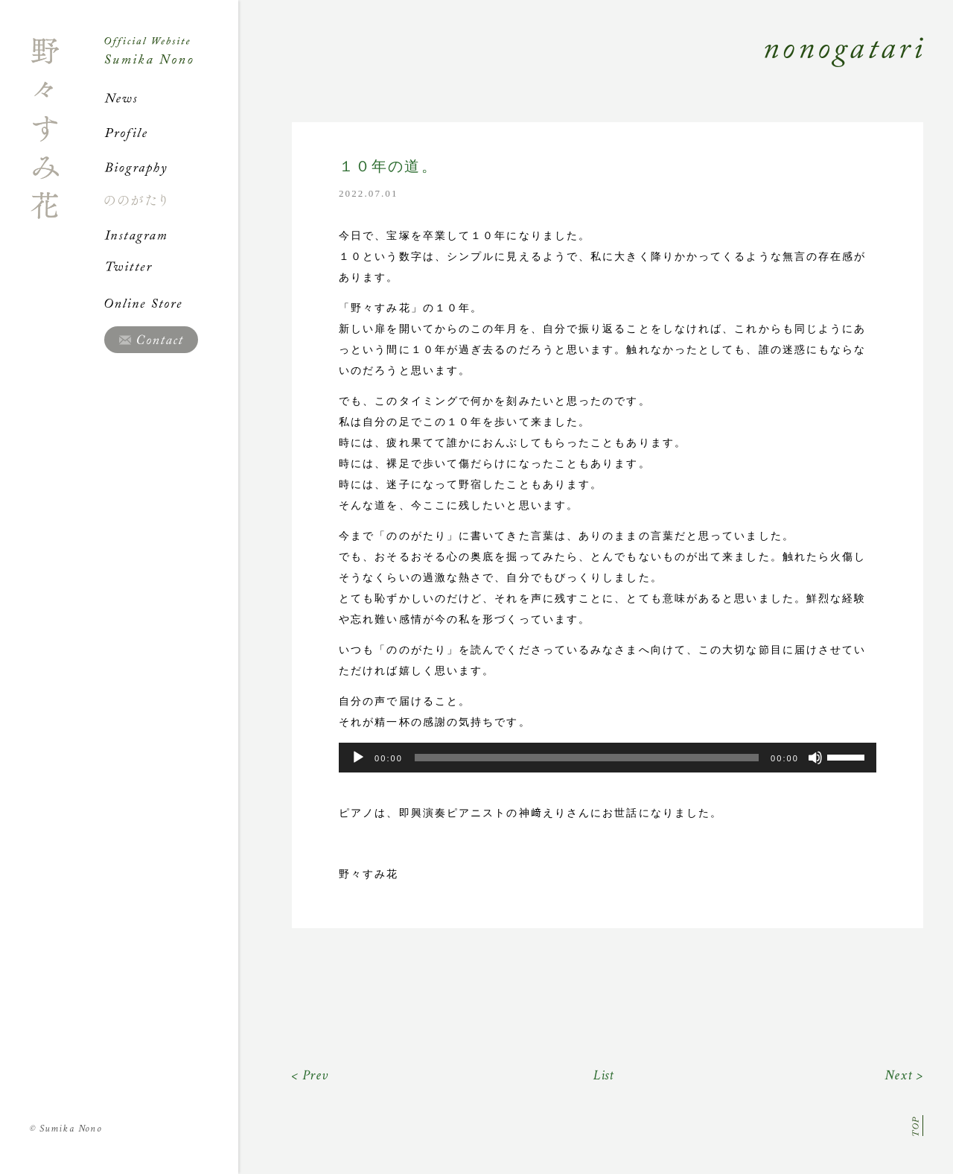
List (604, 1075)
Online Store (171, 303)
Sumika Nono (66, 1128)
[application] (607, 757)
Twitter (171, 269)
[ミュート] (815, 757)
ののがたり (171, 200)
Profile (171, 132)
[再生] (358, 757)
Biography (171, 167)
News (171, 98)
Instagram (171, 234)
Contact (151, 339)
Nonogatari (580, 68)
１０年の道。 (388, 166)
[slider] (587, 757)
